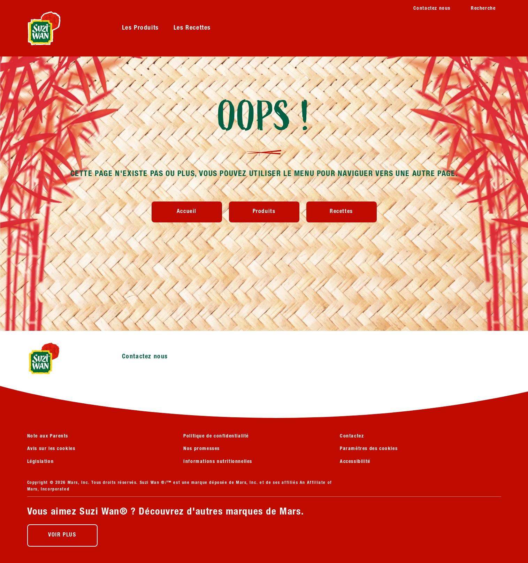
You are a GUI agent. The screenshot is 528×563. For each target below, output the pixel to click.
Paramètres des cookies (369, 449)
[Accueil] (187, 211)
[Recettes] (341, 211)
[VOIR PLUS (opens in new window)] (62, 535)
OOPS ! (264, 117)
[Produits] (264, 211)
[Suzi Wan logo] (64, 358)
